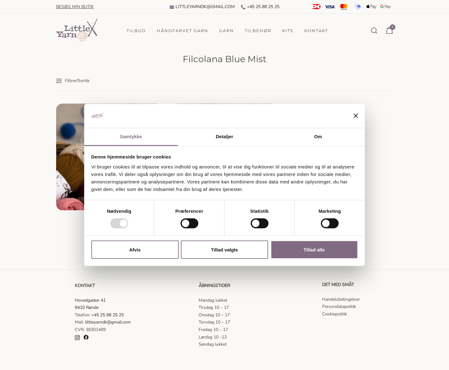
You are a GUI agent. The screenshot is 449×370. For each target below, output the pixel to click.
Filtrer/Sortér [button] (73, 80)
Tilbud (136, 30)
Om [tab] (318, 136)
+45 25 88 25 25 (260, 7)
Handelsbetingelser (341, 299)
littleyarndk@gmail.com (108, 322)
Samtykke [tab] (131, 136)
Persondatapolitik (339, 306)
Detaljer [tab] (224, 136)
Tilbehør (258, 30)
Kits (287, 30)
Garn (226, 30)
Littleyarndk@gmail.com (202, 7)
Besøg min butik (75, 7)
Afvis (135, 249)
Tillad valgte (224, 249)
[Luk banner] (356, 116)
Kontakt (316, 30)
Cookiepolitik (334, 314)
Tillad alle (314, 249)
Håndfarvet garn (182, 30)
